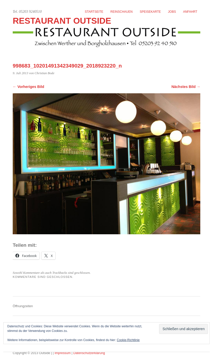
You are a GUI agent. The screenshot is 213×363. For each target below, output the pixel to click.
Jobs (172, 12)
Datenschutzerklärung (89, 353)
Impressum (63, 353)
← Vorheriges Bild (28, 87)
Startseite (94, 12)
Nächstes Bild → (185, 87)
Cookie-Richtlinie (128, 340)
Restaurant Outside (62, 20)
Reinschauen (121, 12)
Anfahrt (190, 12)
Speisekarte (150, 12)
